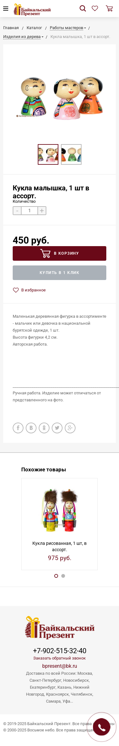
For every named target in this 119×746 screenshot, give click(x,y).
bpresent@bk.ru (59, 666)
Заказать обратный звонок (59, 658)
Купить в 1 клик (60, 273)
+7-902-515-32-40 (59, 651)
